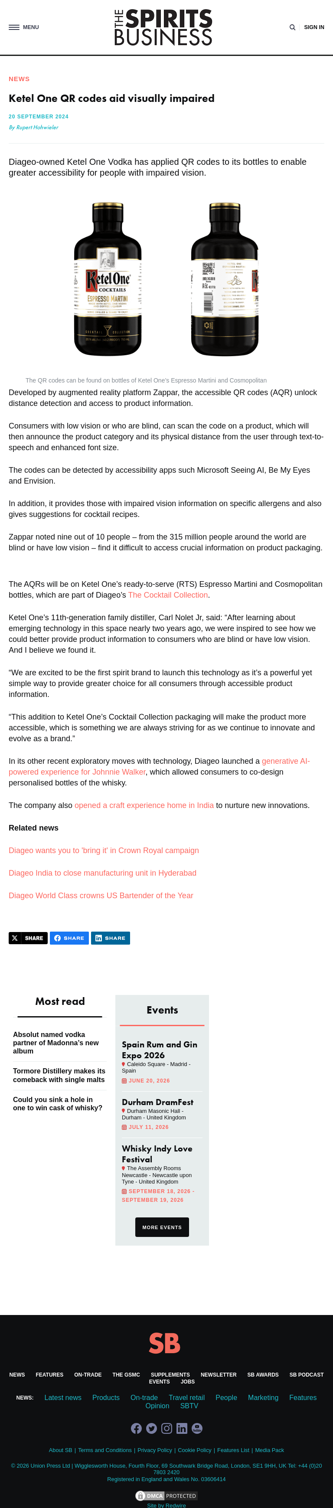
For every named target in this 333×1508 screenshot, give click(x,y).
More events (162, 1227)
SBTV (189, 1406)
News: (25, 1398)
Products (106, 1397)
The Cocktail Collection (168, 595)
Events (159, 1382)
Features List (233, 1450)
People (226, 1397)
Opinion (158, 1406)
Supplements (170, 1375)
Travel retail (187, 1397)
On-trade (87, 1375)
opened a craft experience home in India (144, 805)
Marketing (263, 1397)
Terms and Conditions (105, 1450)
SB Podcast (307, 1375)
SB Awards (263, 1375)
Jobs (188, 1382)
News (17, 1375)
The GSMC (126, 1375)
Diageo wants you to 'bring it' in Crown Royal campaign (104, 850)
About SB (60, 1450)
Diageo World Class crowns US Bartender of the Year (101, 895)
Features (49, 1375)
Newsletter (219, 1375)
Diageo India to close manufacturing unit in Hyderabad (102, 873)
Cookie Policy (195, 1450)
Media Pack (269, 1450)
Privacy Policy (154, 1450)
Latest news (63, 1397)
